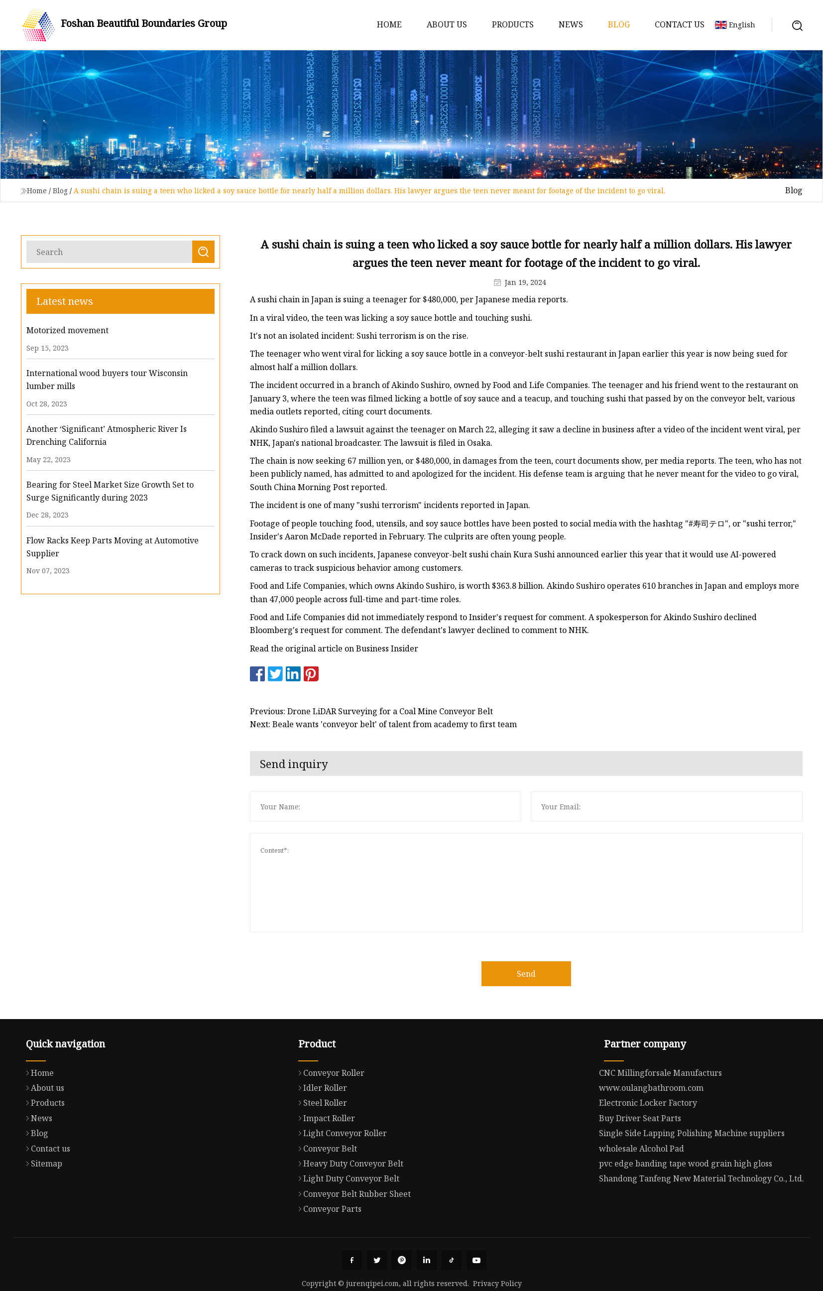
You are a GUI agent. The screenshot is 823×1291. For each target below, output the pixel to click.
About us (447, 24)
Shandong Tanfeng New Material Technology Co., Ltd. (701, 1221)
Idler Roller (320, 1130)
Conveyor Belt (325, 1190)
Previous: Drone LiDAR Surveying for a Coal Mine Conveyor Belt (390, 711)
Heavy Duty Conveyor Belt (348, 1205)
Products (513, 24)
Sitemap (41, 1204)
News (571, 24)
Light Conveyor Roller (340, 1175)
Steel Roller (320, 1145)
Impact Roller (324, 1160)
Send (545, 973)
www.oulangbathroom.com (651, 1131)
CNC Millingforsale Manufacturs (660, 1116)
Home (389, 24)
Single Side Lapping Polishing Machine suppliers (692, 1176)
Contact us (680, 24)
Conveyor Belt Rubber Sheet (352, 1236)
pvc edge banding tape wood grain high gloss (685, 1206)
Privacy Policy (497, 1283)
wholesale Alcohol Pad (641, 1191)
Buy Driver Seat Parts (640, 1161)
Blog (619, 24)
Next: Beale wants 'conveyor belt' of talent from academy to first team (402, 724)
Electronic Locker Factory (648, 1146)
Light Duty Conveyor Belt (346, 1220)
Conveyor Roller (328, 1114)
